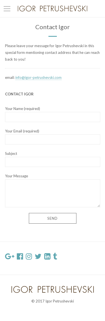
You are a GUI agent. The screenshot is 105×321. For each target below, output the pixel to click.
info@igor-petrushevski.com (38, 77)
